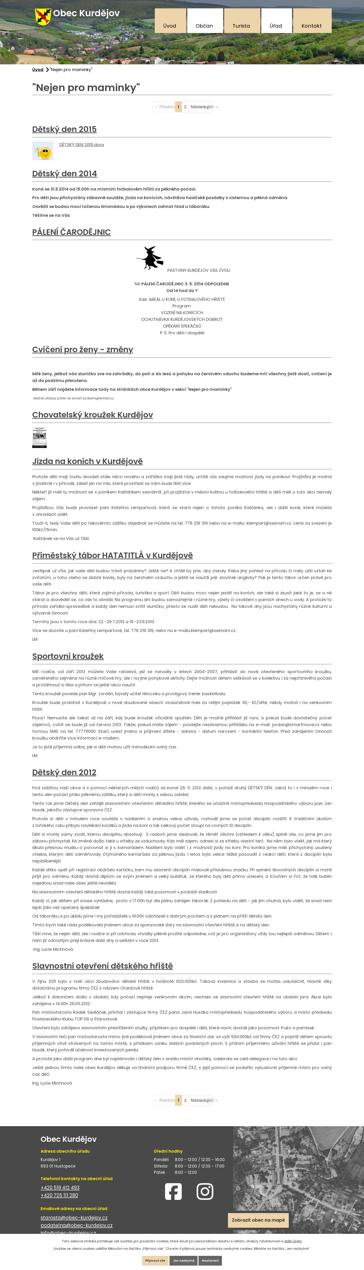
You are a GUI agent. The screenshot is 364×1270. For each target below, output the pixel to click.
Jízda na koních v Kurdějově (87, 466)
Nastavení (215, 1259)
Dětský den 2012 (64, 777)
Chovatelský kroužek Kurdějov (92, 419)
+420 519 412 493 (60, 1192)
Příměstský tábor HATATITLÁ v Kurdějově (112, 560)
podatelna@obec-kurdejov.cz (77, 1230)
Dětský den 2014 (64, 178)
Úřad (276, 26)
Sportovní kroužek (68, 661)
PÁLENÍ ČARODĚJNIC (71, 237)
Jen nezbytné (183, 1259)
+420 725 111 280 (59, 1200)
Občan (204, 26)
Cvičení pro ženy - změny (82, 354)
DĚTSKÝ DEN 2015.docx (81, 149)
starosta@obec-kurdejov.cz (74, 1222)
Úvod (169, 26)
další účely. (293, 1238)
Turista (241, 26)
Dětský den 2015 (64, 134)
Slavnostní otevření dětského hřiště (102, 971)
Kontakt (312, 26)
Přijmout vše (150, 1259)
